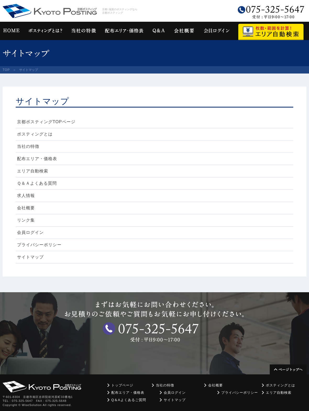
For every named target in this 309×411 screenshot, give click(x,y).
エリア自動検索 (32, 171)
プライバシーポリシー (39, 245)
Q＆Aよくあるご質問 (128, 400)
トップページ (122, 385)
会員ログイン (30, 232)
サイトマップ (30, 257)
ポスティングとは (35, 134)
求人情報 (26, 195)
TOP (6, 70)
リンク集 (26, 220)
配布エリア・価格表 (37, 158)
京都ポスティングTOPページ (46, 122)
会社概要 (26, 208)
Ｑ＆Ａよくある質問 (37, 183)
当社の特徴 (28, 146)
